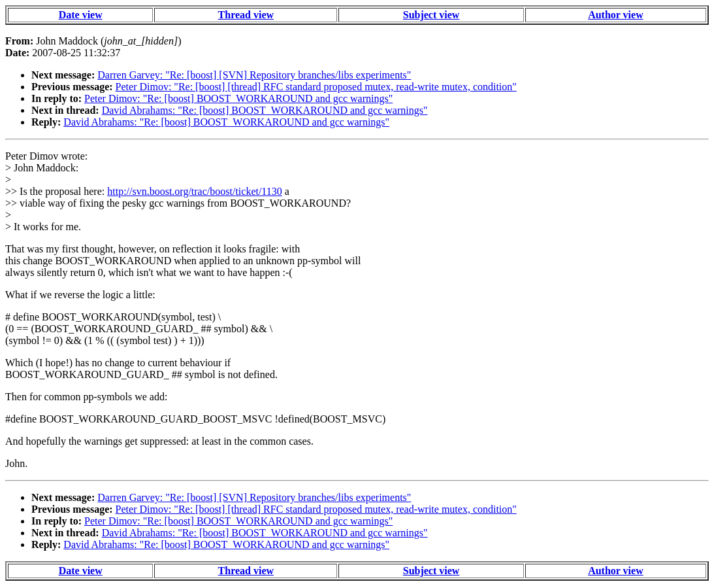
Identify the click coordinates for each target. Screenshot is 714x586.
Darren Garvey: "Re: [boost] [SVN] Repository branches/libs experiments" (254, 74)
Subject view (431, 14)
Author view (615, 14)
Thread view (246, 14)
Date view (81, 14)
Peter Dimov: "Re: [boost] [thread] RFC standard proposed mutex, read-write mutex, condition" (316, 86)
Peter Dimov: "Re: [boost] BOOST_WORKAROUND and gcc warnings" (238, 98)
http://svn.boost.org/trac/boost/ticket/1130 (194, 191)
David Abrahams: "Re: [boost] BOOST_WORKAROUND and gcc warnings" (265, 110)
